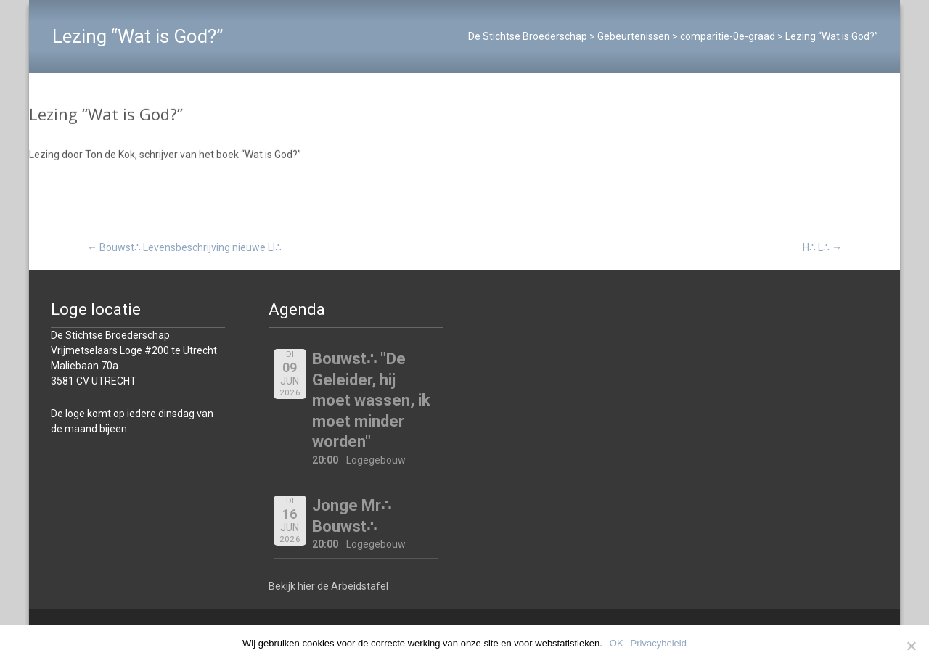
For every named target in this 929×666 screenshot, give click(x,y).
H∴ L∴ (822, 247)
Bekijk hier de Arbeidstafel (328, 586)
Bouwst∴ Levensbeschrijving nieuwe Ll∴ (184, 247)
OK (616, 643)
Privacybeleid (659, 643)
